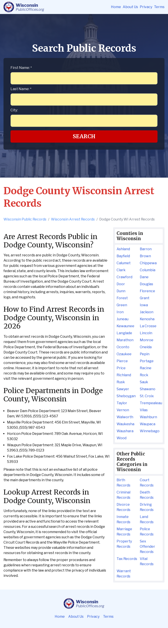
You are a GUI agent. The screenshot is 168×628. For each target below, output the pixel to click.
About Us (130, 7)
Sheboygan (126, 396)
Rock (144, 375)
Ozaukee (124, 354)
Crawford (124, 277)
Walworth (125, 417)
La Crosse (148, 326)
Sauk (144, 382)
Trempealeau (150, 403)
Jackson (146, 312)
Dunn (121, 291)
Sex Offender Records (147, 546)
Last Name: (20, 89)
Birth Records (123, 482)
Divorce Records (123, 507)
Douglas (146, 284)
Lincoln (146, 333)
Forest (122, 298)
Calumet (124, 263)
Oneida (146, 347)
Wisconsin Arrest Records (73, 219)
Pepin (144, 354)
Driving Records (147, 507)
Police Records (147, 531)
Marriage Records (124, 531)
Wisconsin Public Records (25, 219)
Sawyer (123, 389)
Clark (121, 270)
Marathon (125, 340)
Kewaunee (125, 326)
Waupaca (147, 424)
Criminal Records (123, 495)
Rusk (121, 382)
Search (84, 136)
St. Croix (147, 396)
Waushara (125, 431)
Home (116, 7)
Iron (120, 312)
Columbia (147, 270)
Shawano (147, 389)
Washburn (148, 417)
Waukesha (125, 424)
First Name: (21, 68)
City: (14, 110)
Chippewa (148, 263)
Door (121, 284)
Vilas (144, 410)
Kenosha (147, 319)
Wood (121, 438)
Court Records (147, 482)
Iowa (144, 305)
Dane (144, 277)
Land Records (147, 519)
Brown (145, 256)
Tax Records (127, 559)
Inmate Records (123, 519)
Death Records (147, 495)
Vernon (123, 410)
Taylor (122, 403)
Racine (145, 368)
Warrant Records (124, 573)
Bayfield (123, 256)
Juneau (122, 319)
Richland (124, 375)
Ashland (123, 249)
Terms (159, 7)
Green (122, 305)
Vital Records (147, 561)
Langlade (124, 333)
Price (121, 368)
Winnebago (149, 431)
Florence (147, 291)
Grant (144, 298)
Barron (146, 249)
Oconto (123, 347)
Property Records (124, 544)
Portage (147, 361)
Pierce (122, 361)
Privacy (146, 7)
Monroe (146, 340)
